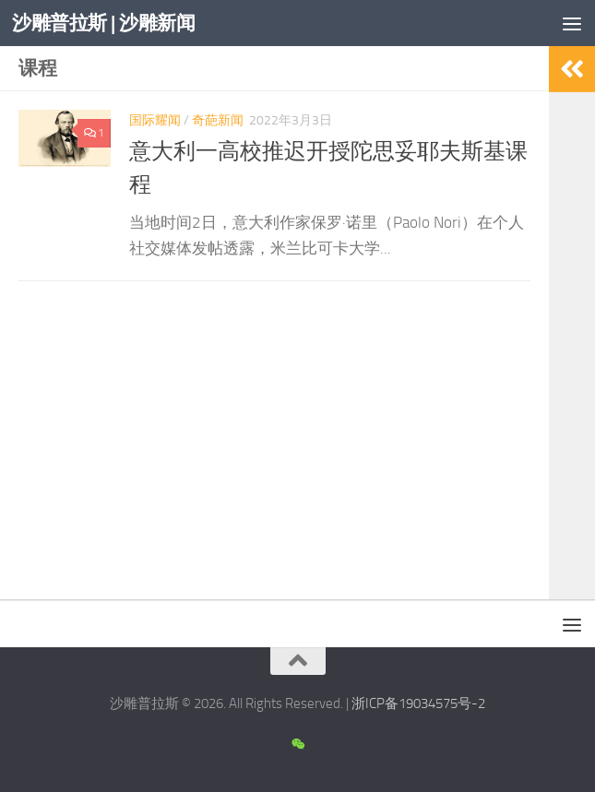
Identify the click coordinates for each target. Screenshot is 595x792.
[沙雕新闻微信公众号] (297, 745)
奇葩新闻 (218, 120)
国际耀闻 (155, 120)
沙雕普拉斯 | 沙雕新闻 (103, 22)
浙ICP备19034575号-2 (418, 703)
